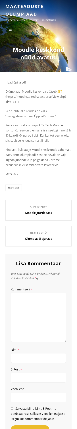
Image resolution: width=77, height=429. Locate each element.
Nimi (15, 350)
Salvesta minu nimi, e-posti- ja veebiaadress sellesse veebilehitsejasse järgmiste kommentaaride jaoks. (38, 414)
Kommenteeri (21, 289)
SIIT (59, 92)
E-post (16, 369)
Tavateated (13, 187)
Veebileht (17, 389)
